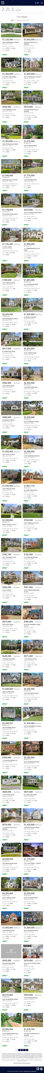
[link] (3, 9)
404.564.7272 (27, 1071)
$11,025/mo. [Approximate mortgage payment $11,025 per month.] (27, 861)
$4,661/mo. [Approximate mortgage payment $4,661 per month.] (17, 280)
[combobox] (25, 20)
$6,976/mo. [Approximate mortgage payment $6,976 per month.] (17, 39)
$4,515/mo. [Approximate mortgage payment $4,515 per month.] (38, 554)
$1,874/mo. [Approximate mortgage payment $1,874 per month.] (38, 587)
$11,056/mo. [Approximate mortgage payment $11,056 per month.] (27, 177)
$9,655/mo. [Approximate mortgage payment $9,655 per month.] (38, 74)
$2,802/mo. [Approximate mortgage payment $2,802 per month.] (17, 757)
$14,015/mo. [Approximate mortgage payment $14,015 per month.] (6, 522)
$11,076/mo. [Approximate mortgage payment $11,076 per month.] (6, 211)
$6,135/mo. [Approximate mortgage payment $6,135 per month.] (17, 417)
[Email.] (38, 3)
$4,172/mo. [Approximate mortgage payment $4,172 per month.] (38, 210)
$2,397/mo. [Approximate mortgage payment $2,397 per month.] (38, 621)
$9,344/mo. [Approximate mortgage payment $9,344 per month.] (17, 689)
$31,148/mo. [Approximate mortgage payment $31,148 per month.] (27, 350)
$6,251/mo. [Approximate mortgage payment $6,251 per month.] (38, 39)
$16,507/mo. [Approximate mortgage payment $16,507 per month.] (6, 316)
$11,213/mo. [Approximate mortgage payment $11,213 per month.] (27, 246)
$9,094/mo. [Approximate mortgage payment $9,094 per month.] (17, 927)
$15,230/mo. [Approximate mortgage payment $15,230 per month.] (27, 690)
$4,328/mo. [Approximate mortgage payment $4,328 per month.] (17, 960)
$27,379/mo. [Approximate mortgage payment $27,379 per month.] (6, 895)
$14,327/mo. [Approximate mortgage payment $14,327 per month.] (27, 453)
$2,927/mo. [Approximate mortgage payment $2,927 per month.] (38, 960)
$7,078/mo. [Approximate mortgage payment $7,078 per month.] (17, 244)
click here (31, 1056)
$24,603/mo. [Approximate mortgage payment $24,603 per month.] (6, 725)
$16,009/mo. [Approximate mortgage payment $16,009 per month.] (6, 996)
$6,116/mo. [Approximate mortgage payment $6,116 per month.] (17, 383)
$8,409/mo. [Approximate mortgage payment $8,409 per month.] (17, 141)
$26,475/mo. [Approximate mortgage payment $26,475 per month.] (27, 759)
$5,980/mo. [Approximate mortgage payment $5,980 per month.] (17, 107)
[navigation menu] (41, 3)
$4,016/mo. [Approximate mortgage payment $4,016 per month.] (17, 656)
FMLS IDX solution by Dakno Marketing (22, 1063)
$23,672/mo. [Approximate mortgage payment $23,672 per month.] (6, 1031)
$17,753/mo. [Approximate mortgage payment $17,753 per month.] (6, 861)
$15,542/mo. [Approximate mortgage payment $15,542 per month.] (27, 385)
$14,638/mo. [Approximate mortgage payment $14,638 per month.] (27, 419)
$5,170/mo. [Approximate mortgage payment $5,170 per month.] (17, 792)
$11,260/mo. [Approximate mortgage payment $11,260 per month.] (27, 487)
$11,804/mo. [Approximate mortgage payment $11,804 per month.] (27, 282)
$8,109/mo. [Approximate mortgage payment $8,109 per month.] (17, 74)
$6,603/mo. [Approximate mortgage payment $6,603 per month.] (38, 927)
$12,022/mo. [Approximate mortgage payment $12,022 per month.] (6, 177)
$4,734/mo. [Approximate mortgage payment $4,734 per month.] (38, 520)
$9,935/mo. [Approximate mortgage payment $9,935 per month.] (17, 451)
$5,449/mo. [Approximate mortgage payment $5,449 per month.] (17, 621)
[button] (8, 9)
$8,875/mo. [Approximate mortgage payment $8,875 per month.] (38, 723)
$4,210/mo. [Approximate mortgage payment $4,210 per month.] (17, 824)
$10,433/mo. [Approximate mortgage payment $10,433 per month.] (27, 143)
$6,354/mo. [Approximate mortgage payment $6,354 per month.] (38, 314)
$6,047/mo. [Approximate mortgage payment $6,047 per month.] (38, 656)
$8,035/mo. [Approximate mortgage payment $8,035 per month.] (17, 486)
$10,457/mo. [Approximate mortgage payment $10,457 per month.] (27, 1031)
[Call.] (36, 3)
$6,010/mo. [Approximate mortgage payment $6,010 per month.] (38, 995)
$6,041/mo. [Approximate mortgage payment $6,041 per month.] (38, 107)
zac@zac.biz (33, 1071)
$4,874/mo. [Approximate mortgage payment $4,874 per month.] (17, 554)
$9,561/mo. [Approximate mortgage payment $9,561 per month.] (38, 824)
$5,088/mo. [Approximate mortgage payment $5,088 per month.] (17, 348)
